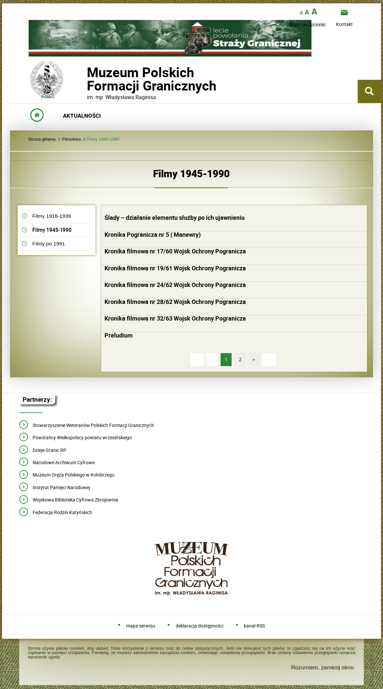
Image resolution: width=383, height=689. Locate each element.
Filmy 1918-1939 (51, 216)
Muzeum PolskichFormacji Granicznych (87, 79)
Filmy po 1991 (48, 243)
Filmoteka (71, 139)
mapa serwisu (140, 626)
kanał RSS (254, 626)
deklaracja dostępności (199, 626)
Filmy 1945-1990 (103, 139)
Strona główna (42, 139)
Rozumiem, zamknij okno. (323, 667)
